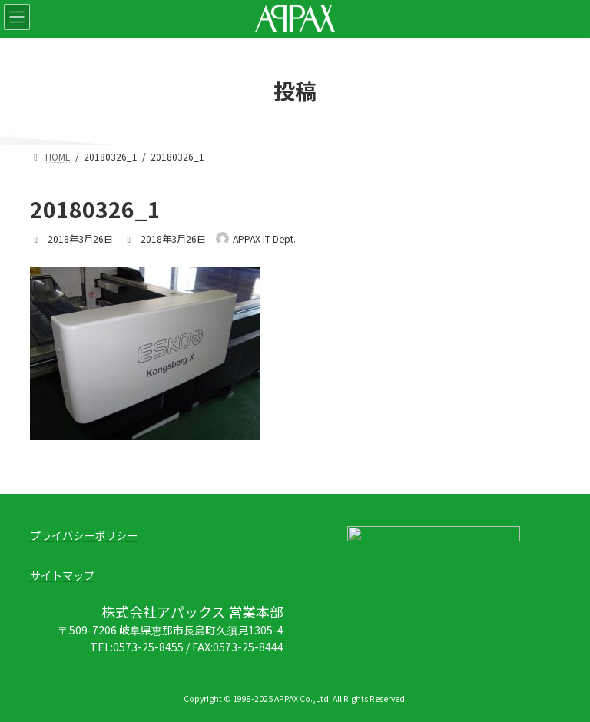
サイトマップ (62, 576)
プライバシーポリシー (84, 535)
